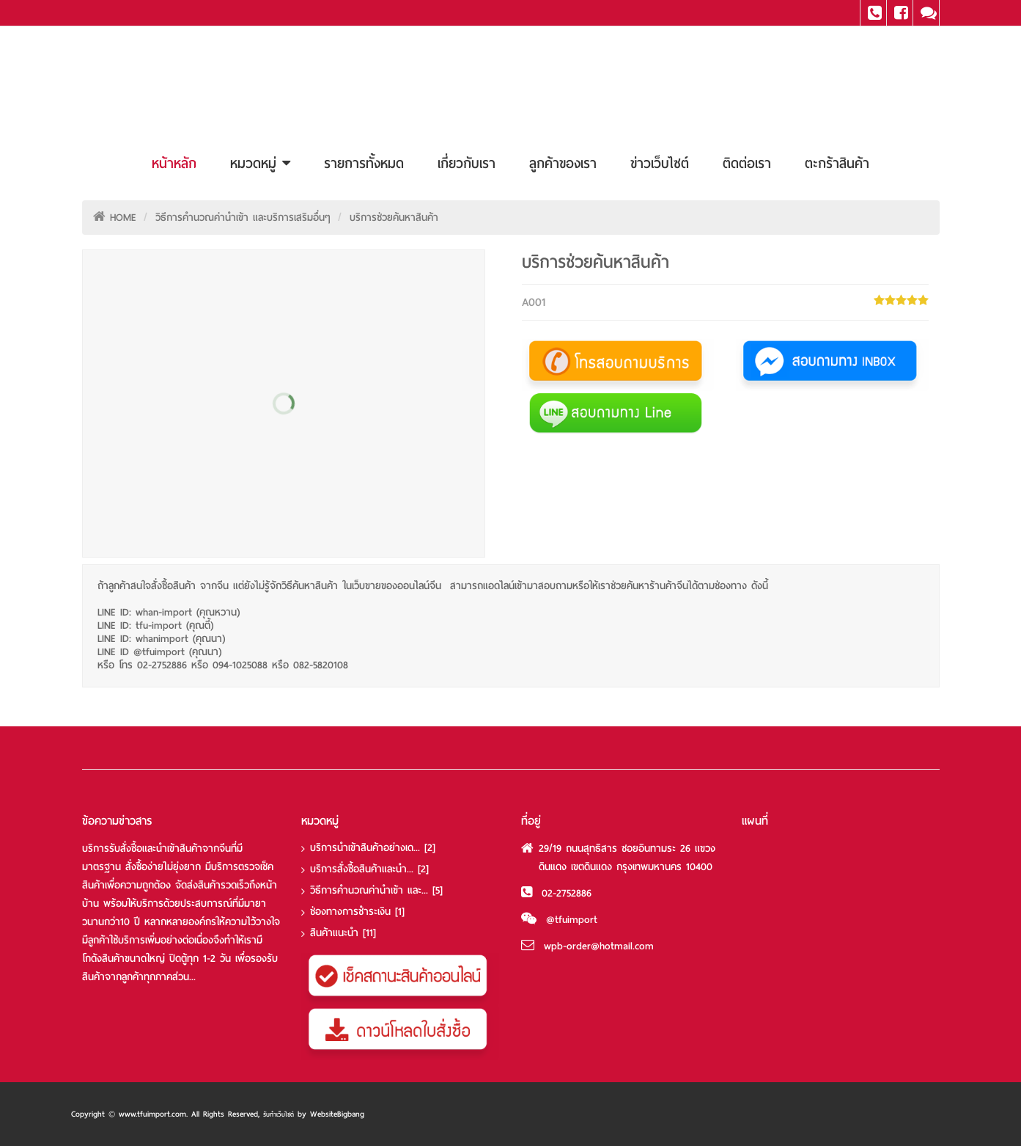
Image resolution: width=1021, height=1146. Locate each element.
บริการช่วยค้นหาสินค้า (394, 217)
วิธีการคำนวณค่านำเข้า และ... (376, 890)
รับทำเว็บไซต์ (278, 1114)
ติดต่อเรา (747, 163)
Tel (873, 13)
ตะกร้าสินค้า (837, 163)
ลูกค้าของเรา (563, 163)
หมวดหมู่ (260, 163)
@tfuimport (571, 919)
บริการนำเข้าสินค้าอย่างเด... (372, 847)
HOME (123, 217)
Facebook (900, 13)
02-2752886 (566, 893)
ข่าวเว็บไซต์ (659, 163)
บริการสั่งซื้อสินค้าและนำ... (369, 869)
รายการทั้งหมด (364, 163)
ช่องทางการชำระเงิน (357, 911)
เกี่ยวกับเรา (466, 163)
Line (926, 13)
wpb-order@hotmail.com (599, 946)
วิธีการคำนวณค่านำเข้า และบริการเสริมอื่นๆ (243, 217)
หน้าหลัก (174, 163)
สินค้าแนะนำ (343, 932)
